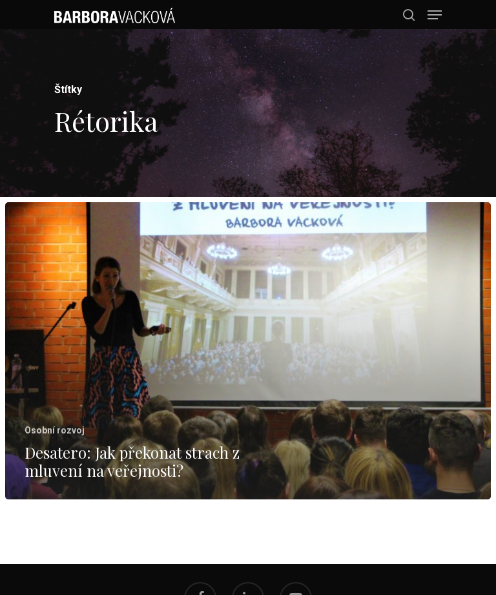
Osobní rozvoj (55, 430)
